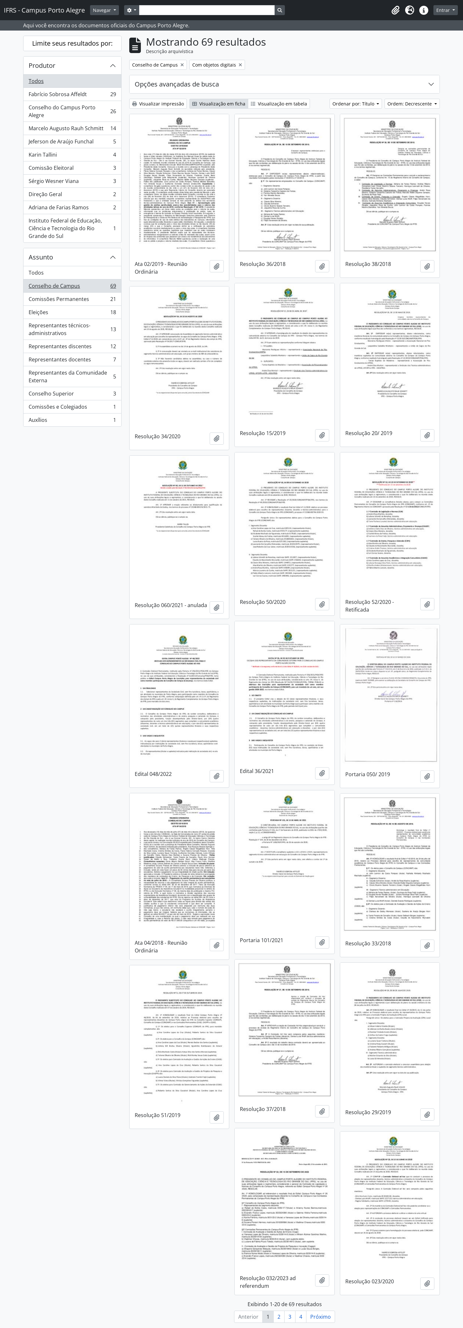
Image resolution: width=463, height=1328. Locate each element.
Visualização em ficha (218, 104)
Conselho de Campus (72, 287)
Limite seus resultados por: (72, 43)
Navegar (102, 10)
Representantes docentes (72, 361)
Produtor (42, 65)
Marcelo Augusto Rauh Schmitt (72, 129)
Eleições (72, 313)
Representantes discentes (72, 347)
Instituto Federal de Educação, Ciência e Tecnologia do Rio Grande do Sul (72, 228)
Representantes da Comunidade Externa (72, 376)
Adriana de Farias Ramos (72, 209)
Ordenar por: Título (354, 104)
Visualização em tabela (279, 104)
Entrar (443, 10)
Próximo (320, 1316)
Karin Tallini (72, 156)
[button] (395, 10)
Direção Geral (72, 195)
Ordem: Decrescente (410, 104)
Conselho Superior (72, 395)
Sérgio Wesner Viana (72, 182)
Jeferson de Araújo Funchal (72, 143)
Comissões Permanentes (72, 300)
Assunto (41, 257)
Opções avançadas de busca (177, 84)
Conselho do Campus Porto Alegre (72, 111)
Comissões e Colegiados (72, 408)
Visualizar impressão (158, 104)
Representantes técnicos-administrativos (72, 329)
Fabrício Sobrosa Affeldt (72, 95)
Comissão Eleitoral (72, 169)
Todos (36, 81)
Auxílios (72, 421)
